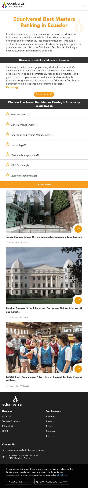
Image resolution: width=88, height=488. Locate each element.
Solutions (50, 431)
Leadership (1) (18, 145)
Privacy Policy (8, 426)
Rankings (50, 416)
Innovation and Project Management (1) (32, 135)
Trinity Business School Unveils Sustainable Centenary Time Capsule (44, 237)
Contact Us (8, 444)
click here (62, 475)
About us (6, 416)
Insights (50, 421)
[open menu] (83, 4)
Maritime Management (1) (25, 155)
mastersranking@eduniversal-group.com (26, 450)
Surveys (50, 436)
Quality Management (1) (24, 175)
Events (49, 426)
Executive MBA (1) (20, 114)
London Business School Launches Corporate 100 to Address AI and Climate (44, 310)
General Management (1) (24, 125)
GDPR (5, 431)
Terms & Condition (11, 421)
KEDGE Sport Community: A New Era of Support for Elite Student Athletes (44, 378)
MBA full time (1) (20, 165)
